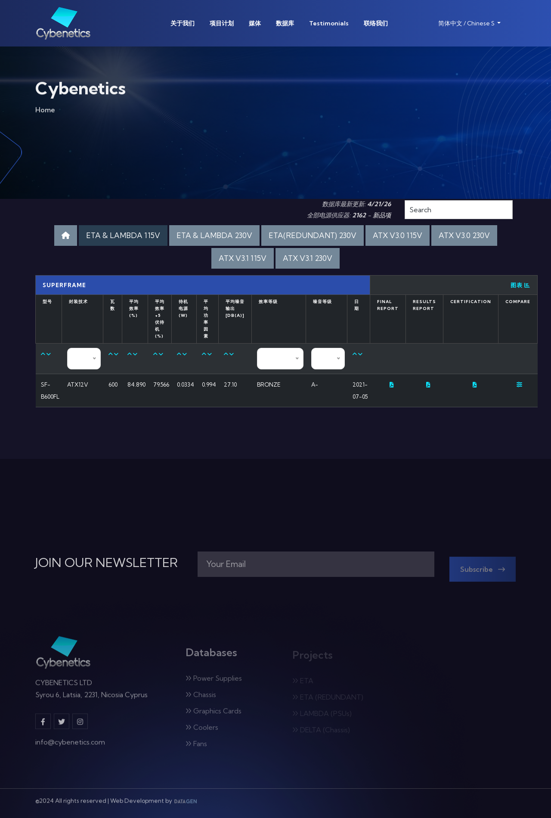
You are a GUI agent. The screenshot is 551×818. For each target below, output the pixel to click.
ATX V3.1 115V (242, 258)
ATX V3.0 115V (397, 235)
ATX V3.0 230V (464, 235)
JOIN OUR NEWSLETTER (106, 563)
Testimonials (329, 23)
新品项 (382, 215)
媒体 (255, 23)
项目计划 (222, 23)
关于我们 (182, 23)
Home (45, 112)
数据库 (285, 23)
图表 (520, 285)
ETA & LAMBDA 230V (214, 235)
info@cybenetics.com (70, 746)
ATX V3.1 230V (307, 258)
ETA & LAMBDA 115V (123, 235)
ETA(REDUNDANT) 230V (312, 235)
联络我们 (376, 23)
